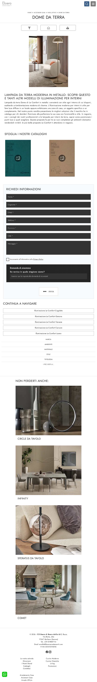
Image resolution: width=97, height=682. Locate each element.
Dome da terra (64, 13)
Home (30, 13)
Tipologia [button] (48, 359)
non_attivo (52, 13)
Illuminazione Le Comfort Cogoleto (48, 311)
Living (48, 664)
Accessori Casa (39, 13)
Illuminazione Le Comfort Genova (48, 316)
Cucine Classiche (48, 661)
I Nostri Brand (25, 664)
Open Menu (93, 3)
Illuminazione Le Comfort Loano (48, 333)
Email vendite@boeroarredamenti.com (48, 644)
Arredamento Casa (71, 659)
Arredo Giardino (71, 666)
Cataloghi (25, 666)
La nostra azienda (25, 659)
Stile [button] (49, 354)
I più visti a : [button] (48, 364)
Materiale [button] (48, 349)
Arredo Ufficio (71, 664)
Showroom (25, 661)
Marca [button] (48, 339)
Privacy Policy (38, 259)
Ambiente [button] (48, 344)
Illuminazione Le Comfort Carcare (48, 328)
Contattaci (25, 669)
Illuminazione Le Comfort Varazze (48, 322)
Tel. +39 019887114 (48, 642)
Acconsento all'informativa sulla (26, 259)
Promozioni (48, 666)
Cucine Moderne (48, 659)
